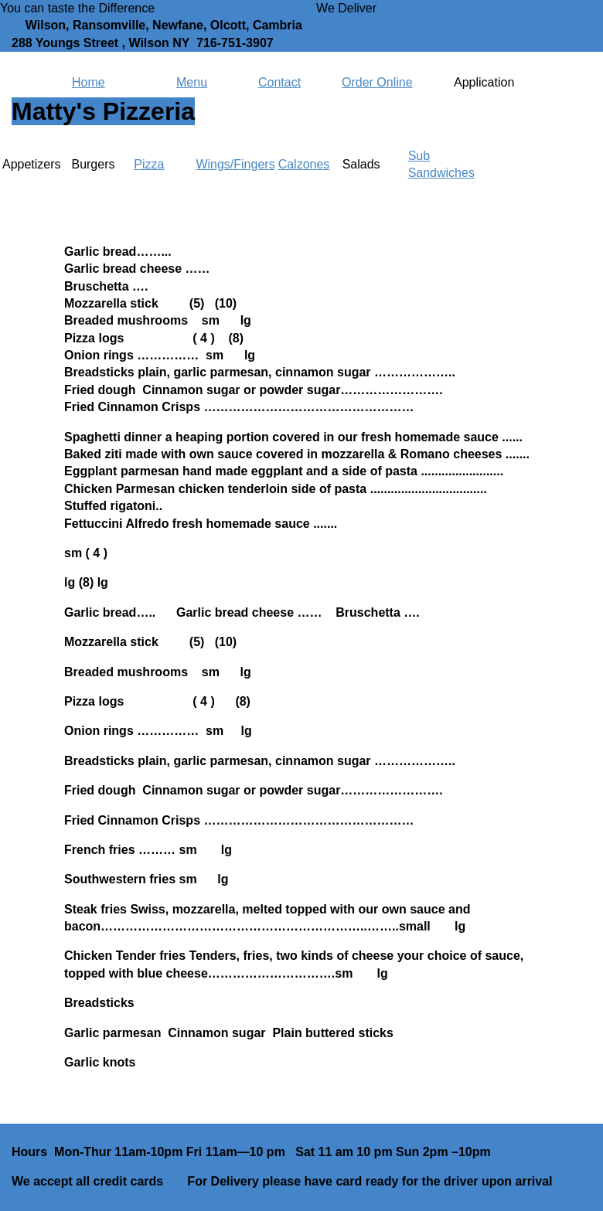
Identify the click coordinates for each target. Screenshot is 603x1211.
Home (88, 82)
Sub (419, 155)
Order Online (377, 82)
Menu (191, 82)
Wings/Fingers (235, 164)
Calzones (304, 164)
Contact (279, 82)
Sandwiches (441, 172)
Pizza (149, 164)
